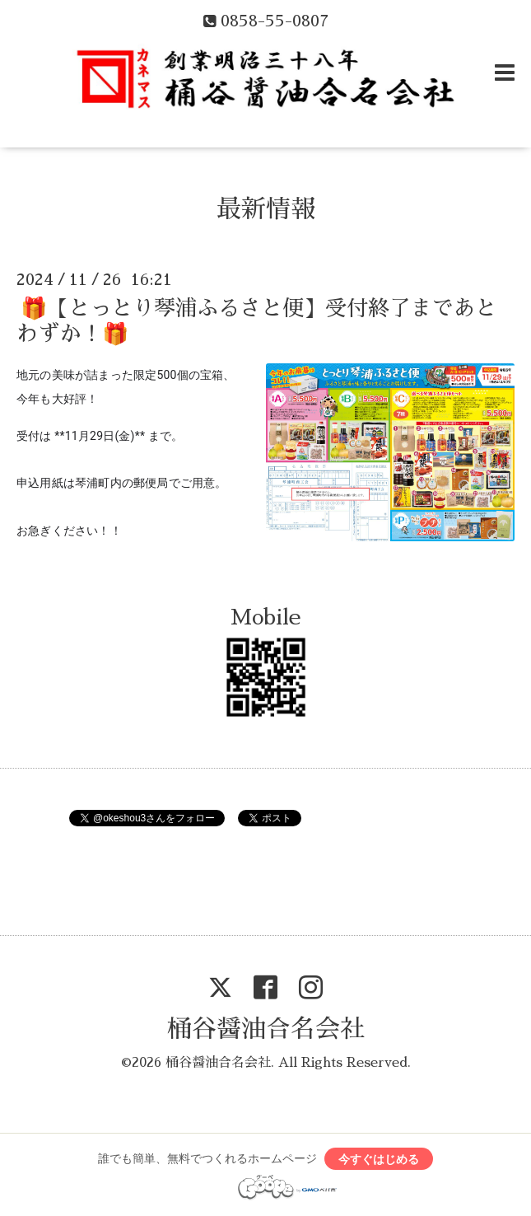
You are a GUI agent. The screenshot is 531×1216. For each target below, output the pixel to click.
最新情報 (266, 209)
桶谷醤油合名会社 (266, 1029)
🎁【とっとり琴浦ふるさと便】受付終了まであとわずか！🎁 (256, 320)
